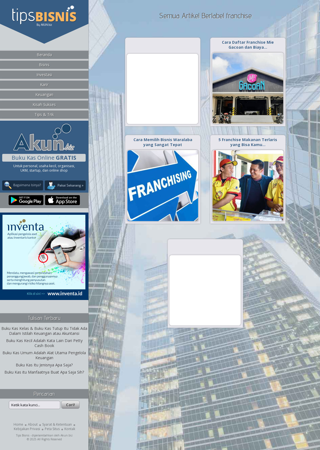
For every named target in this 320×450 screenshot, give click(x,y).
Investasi (44, 74)
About (33, 424)
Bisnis (44, 64)
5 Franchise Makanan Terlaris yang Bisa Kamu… (248, 142)
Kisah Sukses (44, 104)
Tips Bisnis (22, 435)
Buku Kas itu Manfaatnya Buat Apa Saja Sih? (44, 372)
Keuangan (44, 94)
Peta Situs (52, 428)
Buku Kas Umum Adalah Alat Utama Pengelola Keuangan (44, 355)
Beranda (44, 54)
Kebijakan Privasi (27, 428)
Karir (44, 84)
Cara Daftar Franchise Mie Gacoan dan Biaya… (248, 45)
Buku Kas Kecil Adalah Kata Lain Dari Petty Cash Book (44, 343)
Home (18, 424)
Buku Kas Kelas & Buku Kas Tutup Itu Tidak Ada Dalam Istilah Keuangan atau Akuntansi (44, 331)
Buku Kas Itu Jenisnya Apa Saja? (44, 365)
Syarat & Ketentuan (57, 424)
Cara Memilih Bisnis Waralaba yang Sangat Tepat (162, 142)
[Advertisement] (162, 88)
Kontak (69, 428)
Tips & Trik (44, 114)
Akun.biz (67, 435)
